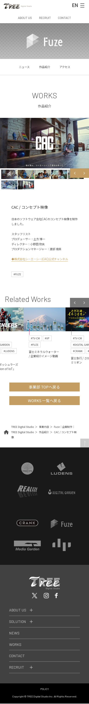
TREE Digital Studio (22, 427)
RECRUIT (45, 18)
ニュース (24, 67)
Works (15, 645)
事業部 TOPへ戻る (44, 387)
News (14, 633)
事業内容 (44, 427)
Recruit (16, 667)
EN (75, 5)
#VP (47, 338)
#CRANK (78, 351)
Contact (17, 656)
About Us (17, 610)
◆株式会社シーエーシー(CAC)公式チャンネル (39, 259)
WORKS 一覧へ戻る (44, 401)
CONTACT (64, 18)
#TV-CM (35, 338)
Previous (74, 173)
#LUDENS (9, 351)
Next (84, 173)
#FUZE (17, 274)
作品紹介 (44, 67)
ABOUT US (25, 18)
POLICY (44, 689)
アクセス (64, 67)
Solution (17, 622)
